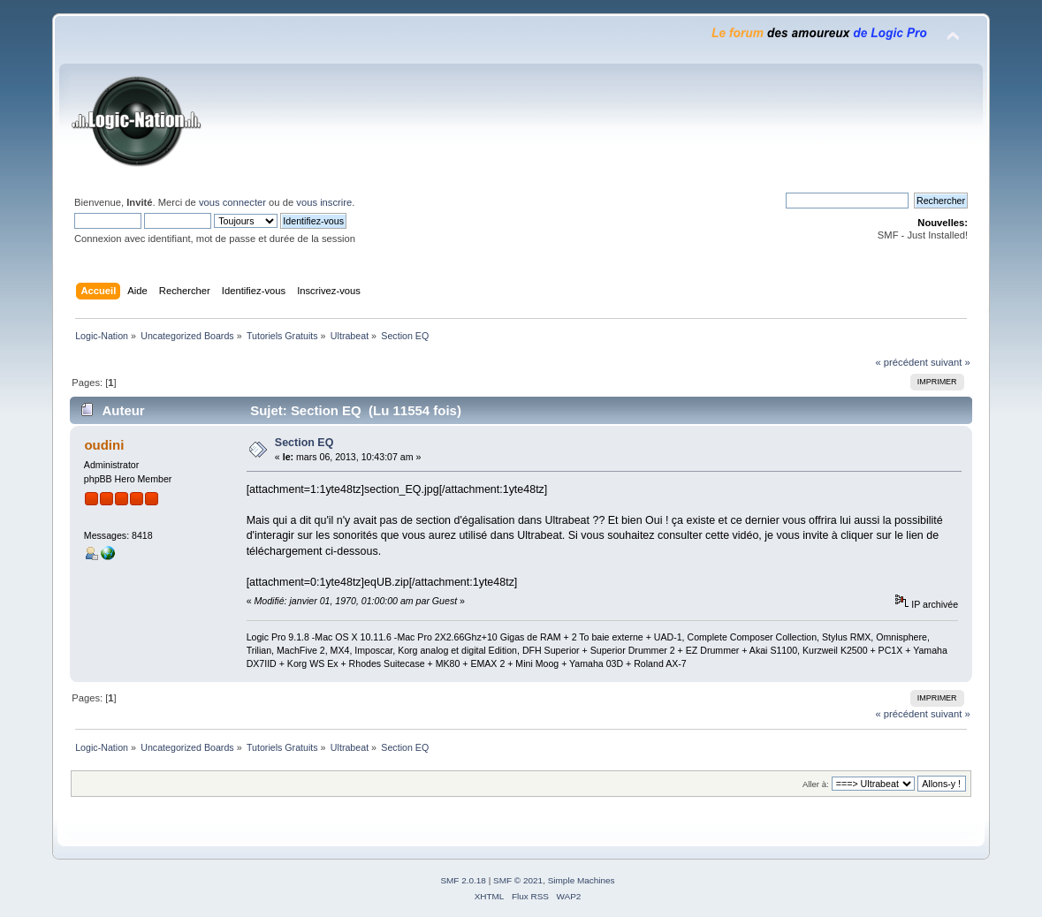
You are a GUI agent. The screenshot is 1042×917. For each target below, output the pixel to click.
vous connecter (232, 202)
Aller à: (815, 784)
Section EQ (304, 442)
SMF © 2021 (518, 880)
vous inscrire (324, 202)
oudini (104, 444)
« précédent (902, 362)
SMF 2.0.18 (463, 880)
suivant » (950, 362)
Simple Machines (581, 880)
